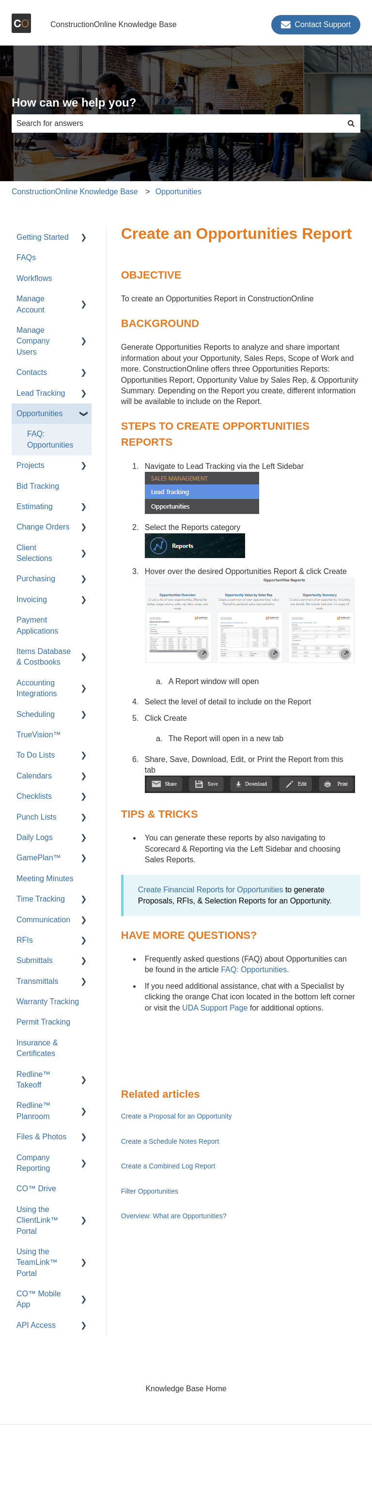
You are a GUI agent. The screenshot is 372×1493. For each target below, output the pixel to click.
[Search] (351, 123)
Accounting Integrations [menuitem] (36, 688)
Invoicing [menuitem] (31, 599)
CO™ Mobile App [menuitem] (38, 1299)
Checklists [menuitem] (34, 796)
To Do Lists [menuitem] (35, 755)
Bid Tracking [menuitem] (37, 486)
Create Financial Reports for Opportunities (210, 890)
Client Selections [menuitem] (34, 553)
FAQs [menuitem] (26, 257)
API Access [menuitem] (36, 1325)
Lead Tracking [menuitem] (40, 393)
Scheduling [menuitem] (35, 714)
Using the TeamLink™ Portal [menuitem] (36, 1262)
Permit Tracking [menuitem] (43, 1022)
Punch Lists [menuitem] (36, 817)
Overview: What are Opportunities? (174, 1216)
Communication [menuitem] (43, 920)
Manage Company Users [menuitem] (32, 341)
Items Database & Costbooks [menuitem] (43, 656)
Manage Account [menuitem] (30, 304)
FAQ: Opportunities (254, 969)
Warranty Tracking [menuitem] (47, 1001)
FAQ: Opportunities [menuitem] (50, 439)
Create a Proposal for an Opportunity (176, 1116)
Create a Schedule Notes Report (170, 1141)
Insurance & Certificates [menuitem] (37, 1048)
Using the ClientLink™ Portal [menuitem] (37, 1220)
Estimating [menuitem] (34, 506)
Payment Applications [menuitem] (37, 625)
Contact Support (316, 25)
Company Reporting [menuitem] (33, 1162)
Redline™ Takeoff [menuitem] (33, 1079)
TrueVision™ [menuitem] (38, 735)
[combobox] (177, 123)
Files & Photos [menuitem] (41, 1137)
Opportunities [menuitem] (39, 413)
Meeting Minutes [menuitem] (44, 878)
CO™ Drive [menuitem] (36, 1188)
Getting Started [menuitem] (42, 237)
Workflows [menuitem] (34, 278)
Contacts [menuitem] (31, 372)
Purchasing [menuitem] (35, 579)
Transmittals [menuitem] (37, 981)
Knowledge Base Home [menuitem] (185, 1388)
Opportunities (178, 191)
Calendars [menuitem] (34, 776)
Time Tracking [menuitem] (40, 899)
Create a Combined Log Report (168, 1166)
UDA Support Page (215, 1008)
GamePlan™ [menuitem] (38, 858)
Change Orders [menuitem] (42, 527)
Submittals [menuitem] (34, 960)
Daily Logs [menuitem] (34, 837)
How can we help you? (74, 102)
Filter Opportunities (149, 1191)
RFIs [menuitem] (24, 940)
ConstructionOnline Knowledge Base (113, 24)
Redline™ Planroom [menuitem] (33, 1110)
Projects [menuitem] (30, 465)
